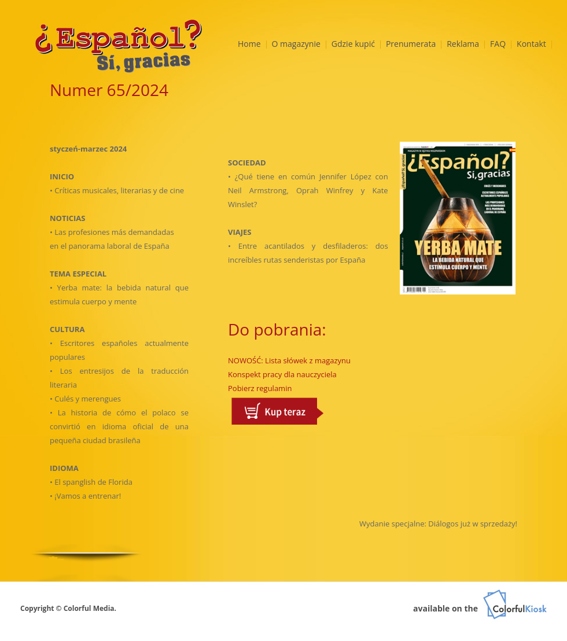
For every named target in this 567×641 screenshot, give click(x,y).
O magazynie (296, 43)
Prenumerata (411, 43)
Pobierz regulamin (260, 388)
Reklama (463, 43)
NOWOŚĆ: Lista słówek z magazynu (289, 360)
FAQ (498, 43)
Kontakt (531, 43)
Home (249, 43)
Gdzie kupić (353, 43)
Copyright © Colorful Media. (68, 608)
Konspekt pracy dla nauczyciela (282, 374)
